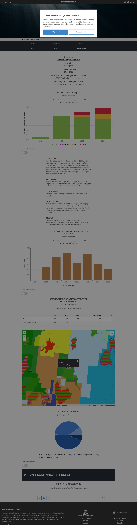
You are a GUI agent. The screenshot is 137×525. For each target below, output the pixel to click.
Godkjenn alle (55, 32)
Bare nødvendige (81, 32)
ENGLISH (94, 11)
